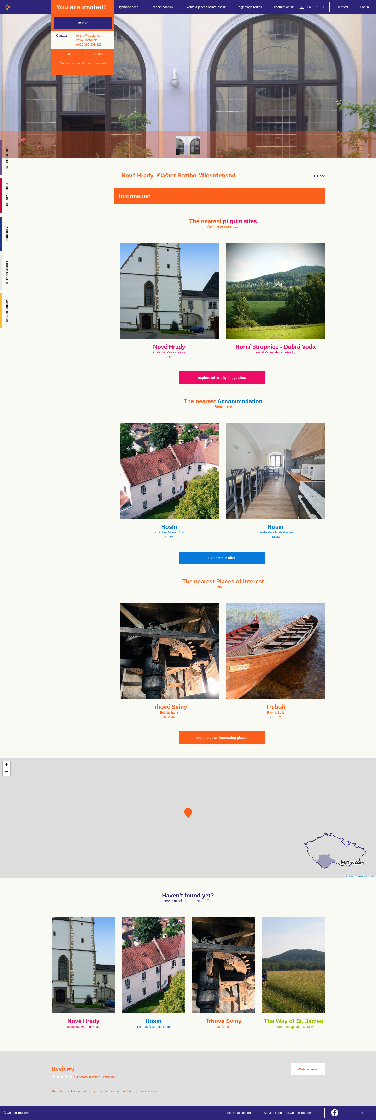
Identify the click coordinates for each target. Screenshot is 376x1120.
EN (309, 7)
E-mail (67, 54)
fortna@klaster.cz (88, 35)
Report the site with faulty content (83, 63)
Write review (307, 1069)
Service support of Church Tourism (287, 1112)
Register (342, 7)
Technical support (239, 1112)
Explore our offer (221, 558)
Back (319, 176)
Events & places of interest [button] (205, 7)
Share (98, 54)
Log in (364, 7)
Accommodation (161, 7)
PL (316, 7)
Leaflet (349, 877)
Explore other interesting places (221, 738)
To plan (82, 22)
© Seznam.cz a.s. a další (365, 877)
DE (324, 7)
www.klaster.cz (86, 40)
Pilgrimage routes (250, 7)
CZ (302, 7)
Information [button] (284, 7)
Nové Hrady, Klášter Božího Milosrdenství (178, 175)
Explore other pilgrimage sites (222, 378)
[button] (188, 813)
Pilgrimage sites (128, 7)
